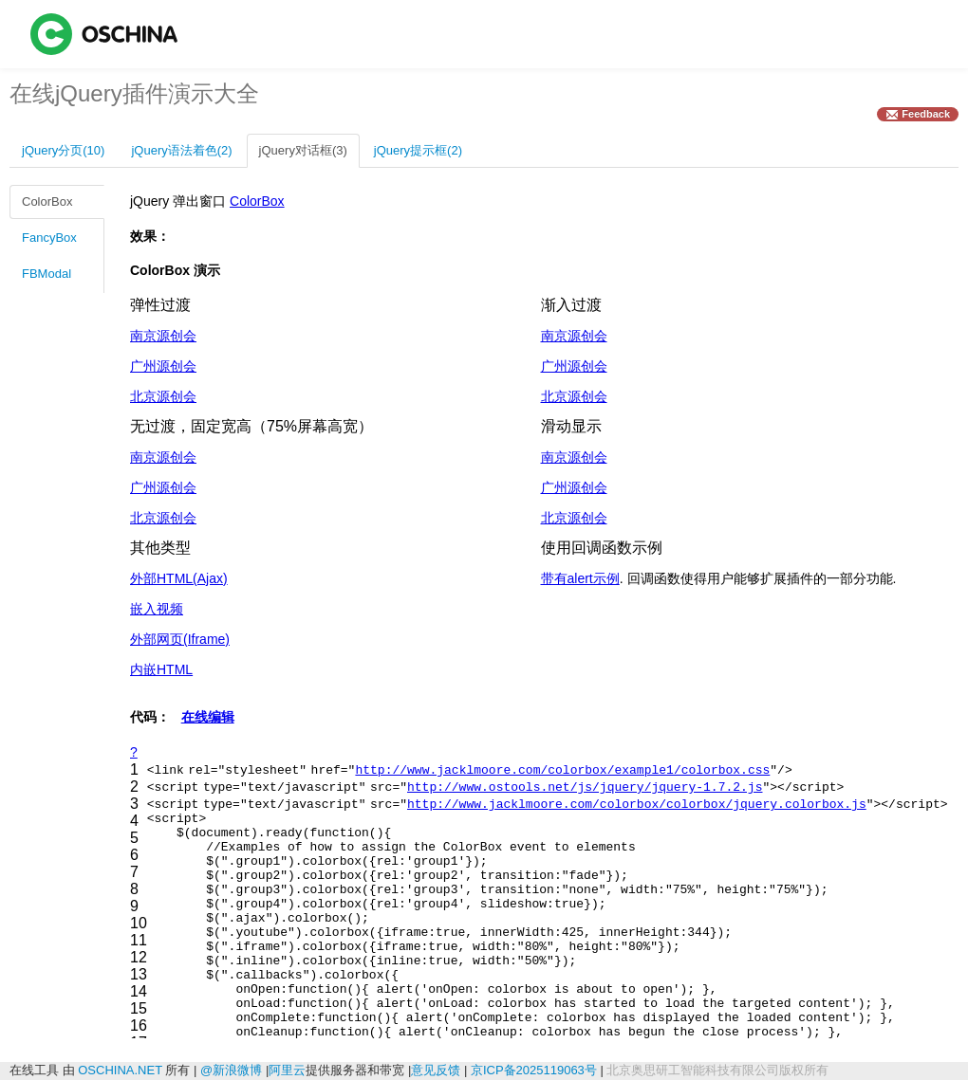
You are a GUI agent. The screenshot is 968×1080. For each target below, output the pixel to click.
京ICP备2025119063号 (534, 1070)
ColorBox (47, 201)
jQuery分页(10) (63, 150)
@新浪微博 (231, 1070)
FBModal (46, 273)
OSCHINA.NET (120, 1070)
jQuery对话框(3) (303, 150)
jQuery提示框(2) (418, 150)
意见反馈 (435, 1070)
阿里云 (287, 1070)
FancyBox (49, 237)
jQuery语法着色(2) (181, 150)
